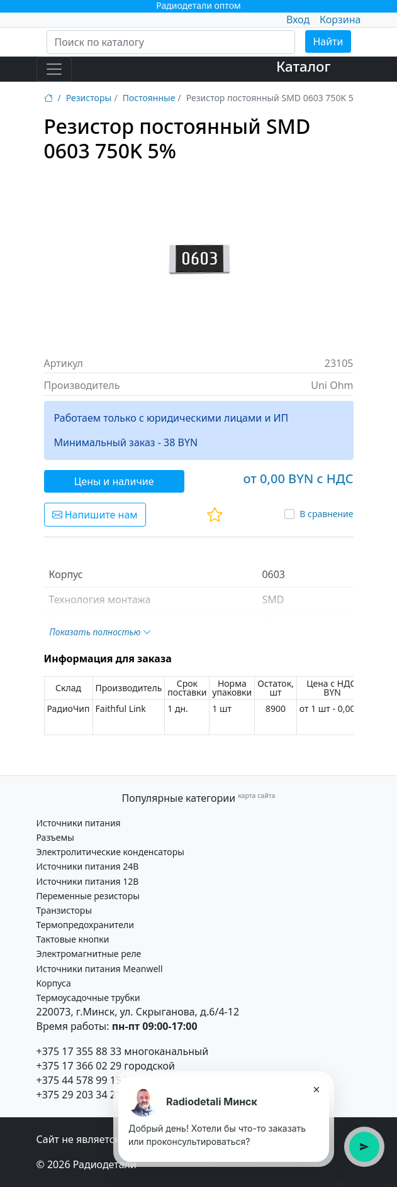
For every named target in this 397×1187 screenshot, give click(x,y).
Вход (298, 19)
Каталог (303, 66)
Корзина (340, 19)
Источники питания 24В (87, 866)
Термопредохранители (85, 925)
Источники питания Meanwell (99, 969)
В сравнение (326, 514)
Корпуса (53, 983)
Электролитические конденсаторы (110, 852)
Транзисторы (64, 910)
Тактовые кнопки (72, 939)
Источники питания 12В (87, 881)
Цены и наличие (114, 481)
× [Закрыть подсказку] (316, 1089)
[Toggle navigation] (54, 69)
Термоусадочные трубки (88, 998)
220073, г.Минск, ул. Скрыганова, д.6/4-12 (138, 1012)
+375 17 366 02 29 (79, 1066)
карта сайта (256, 795)
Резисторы (88, 98)
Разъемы (55, 837)
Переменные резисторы (88, 896)
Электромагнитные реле (89, 954)
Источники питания (78, 823)
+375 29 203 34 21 (79, 1095)
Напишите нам (95, 515)
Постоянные (149, 98)
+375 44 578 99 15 (79, 1080)
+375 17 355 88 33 (79, 1051)
